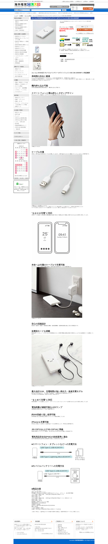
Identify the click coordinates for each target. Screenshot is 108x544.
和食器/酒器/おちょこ (20, 125)
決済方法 (60, 524)
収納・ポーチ (18, 101)
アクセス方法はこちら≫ (47, 533)
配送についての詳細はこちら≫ (86, 532)
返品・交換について (62, 527)
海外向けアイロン (20, 48)
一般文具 (17, 129)
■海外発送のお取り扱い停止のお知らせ (48, 13)
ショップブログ (20, 532)
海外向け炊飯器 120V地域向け (21, 21)
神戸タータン (18, 112)
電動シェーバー (19, 59)
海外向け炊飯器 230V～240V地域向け (21, 27)
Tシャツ (17, 116)
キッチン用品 (17, 133)
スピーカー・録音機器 (21, 88)
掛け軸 (17, 123)
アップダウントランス (21, 74)
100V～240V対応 (19, 30)
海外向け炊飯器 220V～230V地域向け (21, 24)
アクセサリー (18, 91)
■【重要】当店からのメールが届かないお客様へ (26, 13)
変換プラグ (18, 69)
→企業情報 (91, 1)
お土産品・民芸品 (18, 110)
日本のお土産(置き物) (21, 118)
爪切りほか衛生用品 (20, 127)
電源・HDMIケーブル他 (21, 82)
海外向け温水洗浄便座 (21, 52)
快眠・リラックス (20, 99)
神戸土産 (17, 114)
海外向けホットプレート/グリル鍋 (22, 39)
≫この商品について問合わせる (85, 33)
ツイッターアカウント (22, 533)
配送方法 (60, 526)
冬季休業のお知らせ (84, 13)
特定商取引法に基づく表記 (64, 533)
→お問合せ (85, 1)
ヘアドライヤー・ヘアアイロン (21, 56)
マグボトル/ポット (18, 136)
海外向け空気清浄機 (20, 50)
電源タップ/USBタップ (21, 84)
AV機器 (21, 15)
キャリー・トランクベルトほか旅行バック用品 (21, 103)
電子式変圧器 (18, 76)
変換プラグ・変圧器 (18, 66)
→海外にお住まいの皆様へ (68, 1)
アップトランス (19, 72)
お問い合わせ (61, 529)
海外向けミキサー (20, 46)
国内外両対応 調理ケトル (22, 44)
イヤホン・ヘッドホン (21, 89)
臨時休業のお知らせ (67, 13)
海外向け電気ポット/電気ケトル (22, 42)
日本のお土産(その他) (21, 120)
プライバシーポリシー (63, 532)
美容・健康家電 (19, 61)
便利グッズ (18, 106)
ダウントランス (19, 70)
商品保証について (62, 530)
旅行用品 (16, 95)
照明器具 (17, 63)
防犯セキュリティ (20, 97)
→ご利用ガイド (78, 1)
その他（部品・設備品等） (20, 140)
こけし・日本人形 (20, 121)
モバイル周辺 (28, 15)
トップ (16, 15)
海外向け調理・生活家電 (19, 34)
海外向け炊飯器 (17, 18)
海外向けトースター (20, 36)
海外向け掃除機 (19, 54)
